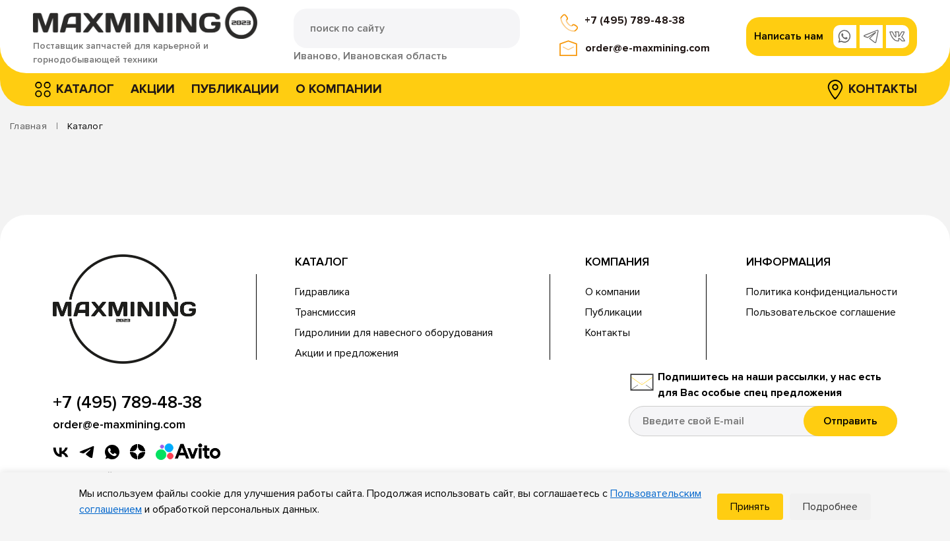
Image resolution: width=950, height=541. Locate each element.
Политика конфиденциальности (821, 292)
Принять (750, 506)
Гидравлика (322, 292)
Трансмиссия (325, 312)
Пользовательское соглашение (821, 312)
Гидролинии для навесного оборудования (394, 332)
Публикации (235, 89)
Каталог (85, 89)
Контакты (882, 89)
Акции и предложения (346, 353)
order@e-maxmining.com (647, 48)
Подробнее (830, 506)
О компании (339, 89)
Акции (153, 89)
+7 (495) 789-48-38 (635, 20)
